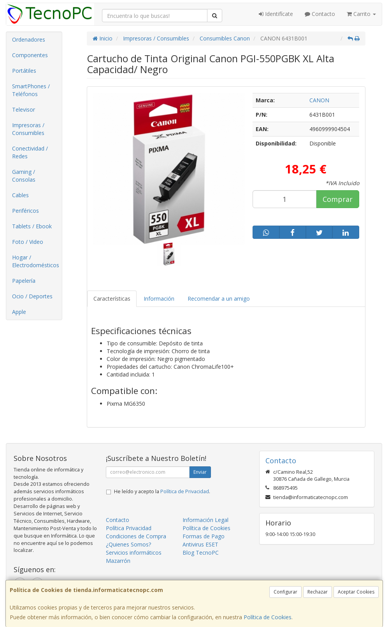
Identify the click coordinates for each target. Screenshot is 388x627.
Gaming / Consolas (23, 175)
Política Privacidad (128, 528)
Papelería (23, 280)
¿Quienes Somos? (128, 544)
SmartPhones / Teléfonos (31, 90)
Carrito (361, 14)
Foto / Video (27, 241)
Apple (19, 311)
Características (111, 298)
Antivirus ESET (200, 544)
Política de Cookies (267, 617)
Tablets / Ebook (32, 226)
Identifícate (276, 14)
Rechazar (317, 591)
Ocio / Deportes (32, 296)
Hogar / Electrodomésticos (35, 261)
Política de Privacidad (184, 491)
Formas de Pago (204, 536)
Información (159, 298)
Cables (20, 195)
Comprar (338, 199)
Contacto (320, 14)
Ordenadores (28, 39)
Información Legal (205, 520)
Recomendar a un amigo (219, 298)
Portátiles (24, 70)
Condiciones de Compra (136, 536)
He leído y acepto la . (162, 491)
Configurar (285, 591)
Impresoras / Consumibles (28, 129)
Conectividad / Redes (30, 152)
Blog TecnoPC (201, 552)
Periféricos (25, 210)
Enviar (200, 472)
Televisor (23, 109)
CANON (319, 100)
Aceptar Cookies (356, 591)
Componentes (30, 55)
